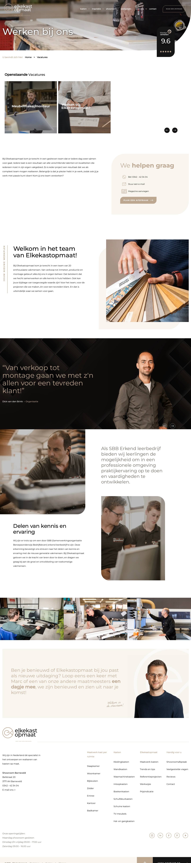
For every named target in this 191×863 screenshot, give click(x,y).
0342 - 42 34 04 (10, 785)
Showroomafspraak (176, 762)
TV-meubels (120, 814)
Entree (90, 796)
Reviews (170, 776)
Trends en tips (147, 769)
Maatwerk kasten (149, 762)
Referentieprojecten (151, 776)
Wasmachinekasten (124, 776)
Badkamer (92, 810)
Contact (170, 784)
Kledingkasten (121, 762)
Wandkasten (120, 769)
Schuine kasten (122, 806)
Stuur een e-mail (136, 184)
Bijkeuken (92, 781)
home (28, 57)
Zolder (90, 788)
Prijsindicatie (146, 791)
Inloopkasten (121, 784)
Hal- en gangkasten (124, 821)
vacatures (42, 57)
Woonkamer (93, 773)
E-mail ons (8, 790)
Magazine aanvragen (138, 191)
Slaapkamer (93, 766)
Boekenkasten (121, 791)
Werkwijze (145, 784)
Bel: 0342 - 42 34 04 (138, 177)
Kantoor (91, 803)
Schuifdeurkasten (123, 799)
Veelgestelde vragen (177, 769)
